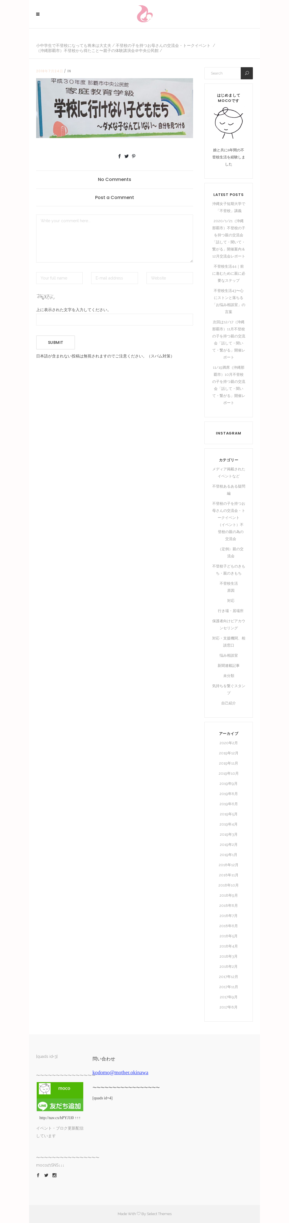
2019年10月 (229, 773)
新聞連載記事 (229, 665)
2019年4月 (229, 824)
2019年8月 (229, 794)
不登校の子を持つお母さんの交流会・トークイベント (163, 45)
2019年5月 (229, 814)
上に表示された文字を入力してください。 (73, 310)
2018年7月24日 (49, 71)
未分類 (228, 676)
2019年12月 (228, 753)
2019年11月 (228, 763)
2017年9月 (229, 997)
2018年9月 (229, 895)
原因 (231, 590)
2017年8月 (229, 1007)
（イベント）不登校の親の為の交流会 (231, 532)
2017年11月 (228, 987)
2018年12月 (228, 865)
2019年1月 (228, 855)
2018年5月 (229, 936)
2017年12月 (228, 977)
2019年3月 (229, 834)
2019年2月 (229, 844)
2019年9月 (229, 783)
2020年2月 (229, 743)
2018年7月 (229, 916)
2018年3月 (229, 956)
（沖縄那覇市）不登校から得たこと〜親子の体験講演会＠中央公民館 (97, 51)
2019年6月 (229, 804)
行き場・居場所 (231, 611)
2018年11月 (228, 875)
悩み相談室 (229, 655)
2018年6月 (228, 926)
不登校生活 (229, 583)
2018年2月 (229, 966)
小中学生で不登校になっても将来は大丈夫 (73, 45)
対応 (231, 601)
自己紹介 (228, 703)
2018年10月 (228, 885)
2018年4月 (229, 946)
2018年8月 (228, 905)
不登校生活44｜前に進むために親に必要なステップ (228, 273)
